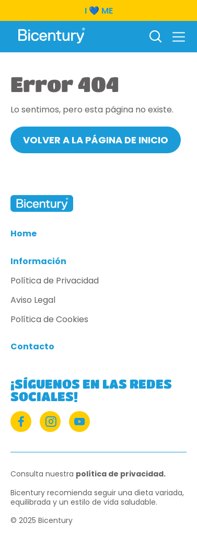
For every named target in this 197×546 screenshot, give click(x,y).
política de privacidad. (121, 474)
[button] (179, 36)
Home (23, 234)
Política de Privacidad (54, 281)
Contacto (32, 347)
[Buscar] (155, 37)
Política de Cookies (49, 319)
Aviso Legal (32, 300)
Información (38, 261)
